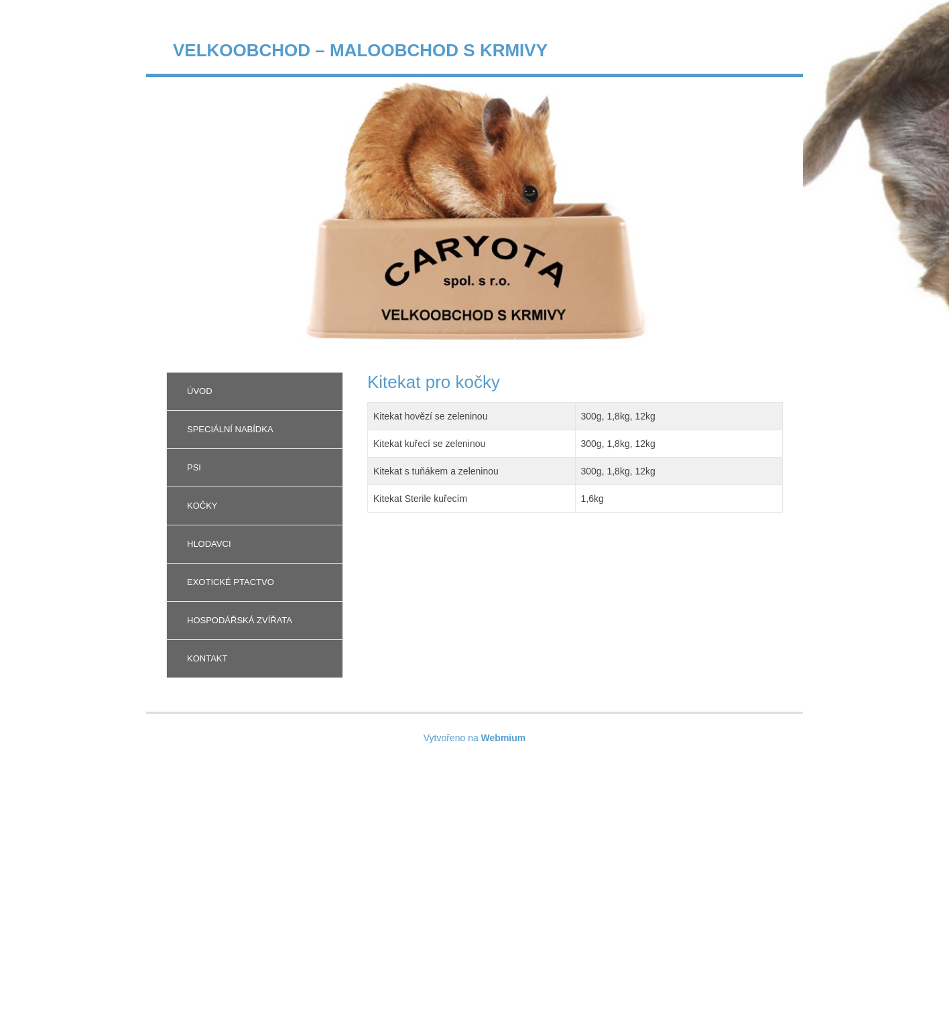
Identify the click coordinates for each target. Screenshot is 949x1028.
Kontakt (207, 658)
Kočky (202, 506)
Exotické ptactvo (230, 582)
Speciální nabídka (230, 429)
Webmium (503, 737)
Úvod (199, 391)
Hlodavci (209, 544)
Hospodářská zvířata (239, 620)
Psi (194, 467)
